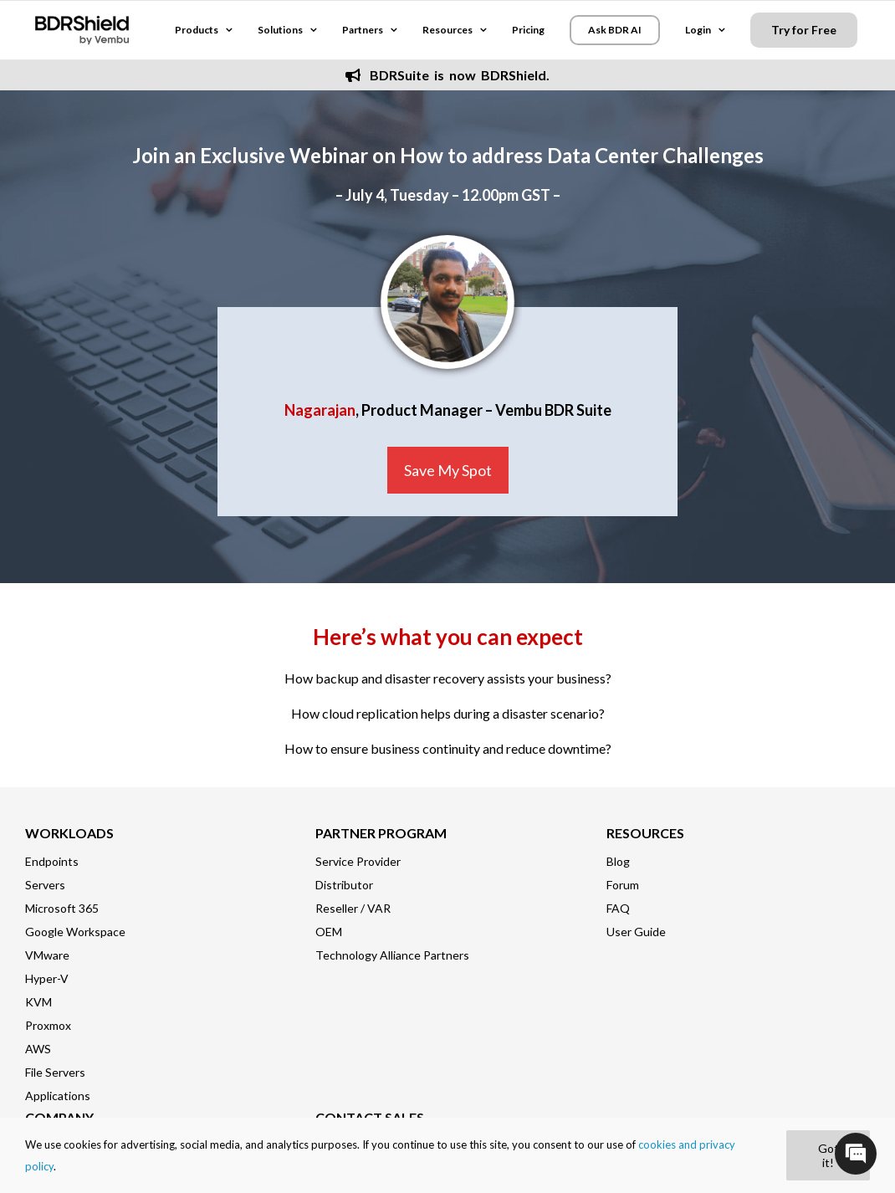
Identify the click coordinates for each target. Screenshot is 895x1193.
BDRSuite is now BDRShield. (447, 75)
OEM (328, 931)
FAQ (618, 908)
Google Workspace (75, 931)
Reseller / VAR (353, 908)
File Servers (55, 1072)
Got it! (828, 1155)
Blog (618, 861)
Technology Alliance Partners (392, 955)
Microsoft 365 (62, 908)
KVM (38, 1002)
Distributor (344, 885)
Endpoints (52, 861)
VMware (47, 955)
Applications (57, 1095)
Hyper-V (47, 978)
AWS (38, 1049)
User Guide (636, 931)
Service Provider (358, 861)
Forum (622, 885)
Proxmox (48, 1025)
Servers (45, 885)
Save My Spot (448, 470)
